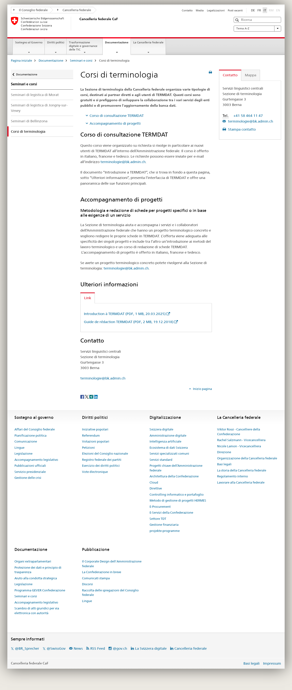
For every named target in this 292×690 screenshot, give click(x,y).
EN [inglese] (278, 10)
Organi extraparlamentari (32, 561)
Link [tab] (87, 298)
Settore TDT (158, 519)
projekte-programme (165, 531)
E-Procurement (160, 506)
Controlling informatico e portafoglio (177, 494)
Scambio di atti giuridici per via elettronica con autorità (36, 610)
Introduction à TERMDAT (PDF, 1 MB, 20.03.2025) (125, 313)
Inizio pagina (202, 389)
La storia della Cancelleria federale (241, 470)
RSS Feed (97, 648)
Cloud (154, 482)
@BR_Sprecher (27, 648)
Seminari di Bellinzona (29, 121)
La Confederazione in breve (101, 572)
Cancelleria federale (74, 10)
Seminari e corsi (81, 60)
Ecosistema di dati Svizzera (169, 447)
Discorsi (87, 584)
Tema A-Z (257, 28)
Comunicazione (25, 441)
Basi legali (224, 464)
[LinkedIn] (96, 396)
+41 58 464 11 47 (248, 115)
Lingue (19, 447)
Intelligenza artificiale (165, 441)
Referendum (91, 435)
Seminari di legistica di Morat (35, 94)
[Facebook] (82, 396)
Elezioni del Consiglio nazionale (105, 453)
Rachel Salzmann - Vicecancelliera (241, 440)
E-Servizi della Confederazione (171, 512)
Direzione (224, 452)
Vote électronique (95, 472)
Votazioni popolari (95, 441)
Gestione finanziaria (164, 524)
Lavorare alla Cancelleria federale (241, 482)
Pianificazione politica (30, 435)
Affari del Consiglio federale (34, 429)
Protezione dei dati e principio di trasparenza (37, 570)
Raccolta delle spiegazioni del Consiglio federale (110, 592)
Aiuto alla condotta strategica (35, 578)
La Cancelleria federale (148, 42)
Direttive (156, 488)
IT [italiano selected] (265, 10)
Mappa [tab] (250, 75)
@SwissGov (56, 648)
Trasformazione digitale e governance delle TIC (83, 46)
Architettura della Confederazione (174, 476)
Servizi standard (161, 460)
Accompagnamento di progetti (115, 123)
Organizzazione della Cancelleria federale (247, 458)
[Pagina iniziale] (78, 23)
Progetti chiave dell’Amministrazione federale (176, 468)
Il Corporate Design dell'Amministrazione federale (111, 563)
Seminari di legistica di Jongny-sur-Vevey (39, 108)
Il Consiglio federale (31, 10)
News (78, 648)
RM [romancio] (271, 10)
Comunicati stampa (96, 578)
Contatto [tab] (230, 75)
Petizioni (88, 447)
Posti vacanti (235, 10)
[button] (237, 20)
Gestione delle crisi (27, 478)
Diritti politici (55, 42)
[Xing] (91, 396)
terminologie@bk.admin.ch (123, 162)
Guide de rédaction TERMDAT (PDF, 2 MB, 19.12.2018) (128, 322)
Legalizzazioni (216, 10)
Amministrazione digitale (168, 435)
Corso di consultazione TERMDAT (117, 115)
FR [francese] (259, 10)
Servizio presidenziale (30, 472)
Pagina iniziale (21, 60)
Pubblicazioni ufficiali (30, 465)
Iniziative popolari (95, 429)
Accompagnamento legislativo (36, 460)
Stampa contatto (241, 129)
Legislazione (23, 453)
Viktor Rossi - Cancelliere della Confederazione (238, 431)
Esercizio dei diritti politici (101, 465)
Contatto (187, 10)
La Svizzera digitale (151, 648)
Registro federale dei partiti (101, 460)
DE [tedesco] (253, 10)
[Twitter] (87, 396)
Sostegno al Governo (28, 42)
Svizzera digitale (161, 429)
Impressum (272, 663)
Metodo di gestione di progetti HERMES (178, 500)
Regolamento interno (232, 476)
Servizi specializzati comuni (169, 453)
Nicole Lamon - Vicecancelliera (239, 446)
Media (200, 10)
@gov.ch (120, 648)
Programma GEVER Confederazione (39, 590)
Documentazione (118, 43)
